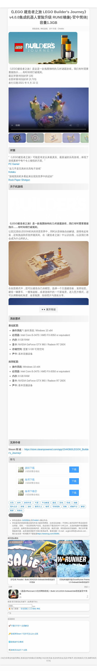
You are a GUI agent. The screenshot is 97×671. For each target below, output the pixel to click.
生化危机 (24, 609)
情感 (68, 503)
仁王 (30, 609)
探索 (22, 506)
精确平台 (73, 506)
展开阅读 (48, 309)
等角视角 (56, 506)
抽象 (75, 503)
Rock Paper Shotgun (19, 180)
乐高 (12, 503)
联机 (34, 609)
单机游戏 (44, 29)
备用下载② (31, 491)
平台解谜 (45, 503)
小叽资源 (25, 520)
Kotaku (12, 172)
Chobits (35, 520)
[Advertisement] (49, 415)
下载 (74, 469)
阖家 (12, 511)
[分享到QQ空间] (14, 515)
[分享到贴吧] (21, 515)
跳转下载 (30, 468)
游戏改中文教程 (16, 642)
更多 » (86, 587)
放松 (29, 506)
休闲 (19, 503)
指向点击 (13, 506)
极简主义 (38, 506)
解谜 (83, 506)
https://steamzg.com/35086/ (48, 534)
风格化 (19, 511)
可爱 (36, 503)
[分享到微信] (17, 515)
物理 (47, 506)
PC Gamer (14, 164)
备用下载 (30, 479)
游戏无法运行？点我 (18, 650)
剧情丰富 (27, 503)
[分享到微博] (10, 515)
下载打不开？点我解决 (19, 626)
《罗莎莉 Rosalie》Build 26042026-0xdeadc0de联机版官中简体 (32, 581)
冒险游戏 (35, 29)
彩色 (61, 503)
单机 (38, 609)
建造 (54, 503)
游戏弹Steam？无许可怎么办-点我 (23, 634)
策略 (65, 506)
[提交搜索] (34, 606)
